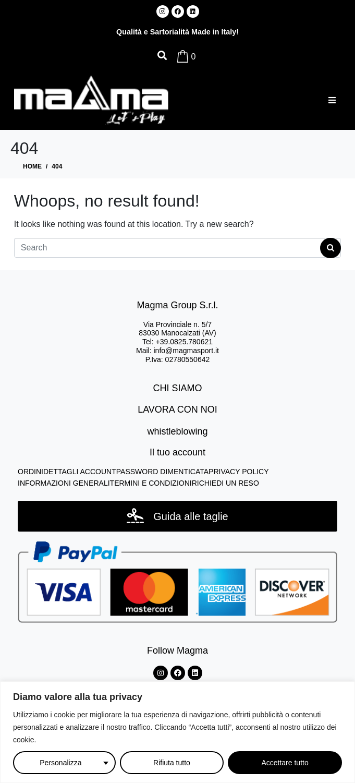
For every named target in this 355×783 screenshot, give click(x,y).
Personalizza (60, 762)
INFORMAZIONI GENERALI (64, 483)
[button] (332, 100)
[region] (177, 732)
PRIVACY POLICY (238, 471)
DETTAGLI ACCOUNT (79, 471)
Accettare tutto (284, 762)
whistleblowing (177, 431)
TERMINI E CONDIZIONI (151, 483)
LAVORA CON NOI (177, 409)
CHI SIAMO (177, 388)
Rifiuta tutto (171, 762)
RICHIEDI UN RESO (225, 483)
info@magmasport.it (185, 350)
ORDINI (30, 471)
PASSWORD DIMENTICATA (162, 471)
